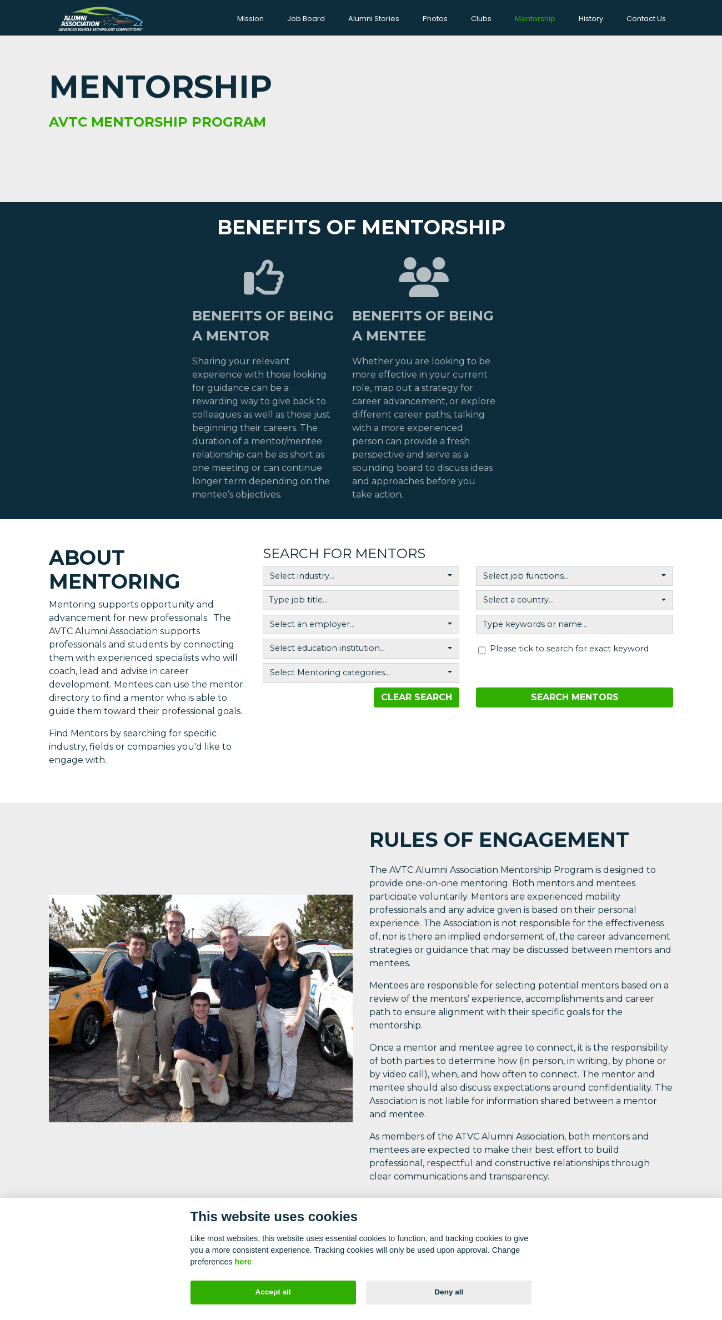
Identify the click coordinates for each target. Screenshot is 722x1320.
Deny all (448, 1292)
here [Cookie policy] (243, 1261)
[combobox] (361, 574)
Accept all (273, 1292)
